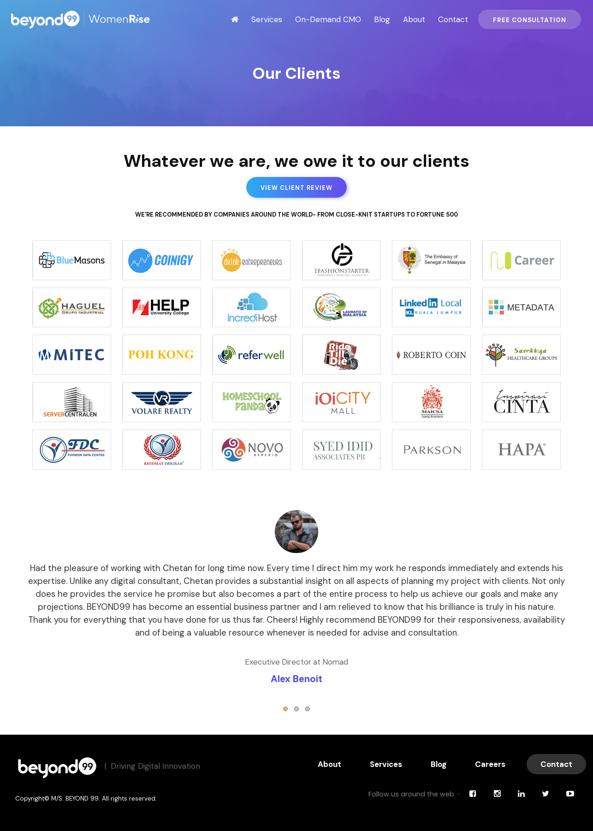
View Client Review (296, 188)
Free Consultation (529, 20)
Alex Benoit (296, 679)
